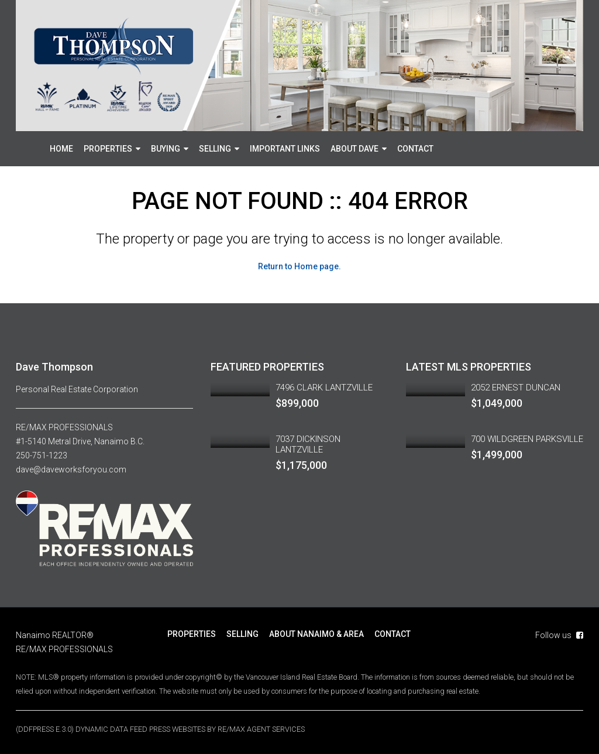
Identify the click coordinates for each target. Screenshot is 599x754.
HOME (61, 148)
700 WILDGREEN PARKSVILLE (527, 439)
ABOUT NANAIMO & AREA (316, 634)
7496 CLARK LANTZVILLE (324, 387)
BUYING (165, 148)
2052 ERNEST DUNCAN (515, 387)
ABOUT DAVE (354, 148)
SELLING (215, 148)
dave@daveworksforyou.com (71, 469)
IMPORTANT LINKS (285, 148)
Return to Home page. (299, 266)
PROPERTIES (108, 148)
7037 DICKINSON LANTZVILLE (308, 444)
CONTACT (415, 148)
